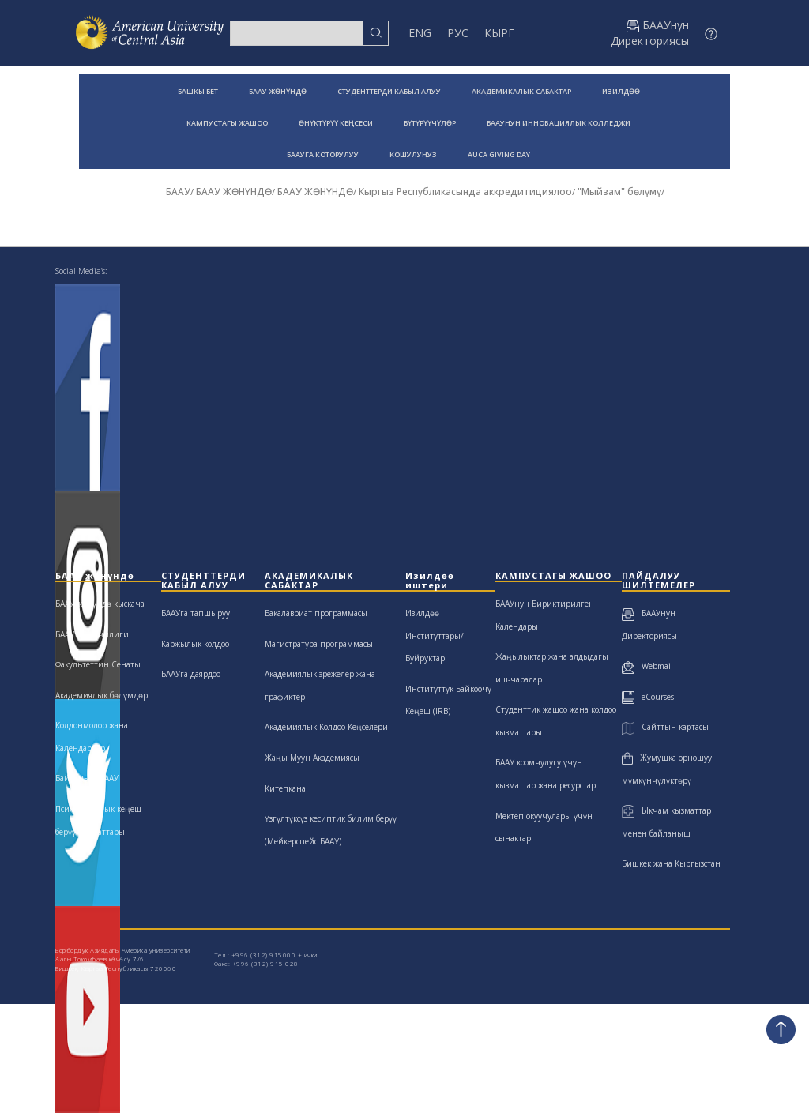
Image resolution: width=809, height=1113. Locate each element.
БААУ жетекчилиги (92, 634)
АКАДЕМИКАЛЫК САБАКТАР (521, 91)
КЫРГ (499, 32)
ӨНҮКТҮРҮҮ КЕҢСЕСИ (336, 123)
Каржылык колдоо (195, 643)
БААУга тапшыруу (195, 613)
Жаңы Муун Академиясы (312, 757)
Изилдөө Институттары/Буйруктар (434, 635)
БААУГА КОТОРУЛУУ (323, 154)
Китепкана (285, 788)
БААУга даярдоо (190, 673)
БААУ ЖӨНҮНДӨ (278, 91)
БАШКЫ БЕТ (198, 91)
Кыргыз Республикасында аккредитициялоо (465, 191)
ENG (419, 32)
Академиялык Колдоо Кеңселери (326, 726)
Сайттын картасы (665, 726)
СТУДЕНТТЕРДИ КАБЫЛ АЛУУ (389, 91)
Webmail (647, 665)
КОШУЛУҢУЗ (413, 154)
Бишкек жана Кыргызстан (671, 863)
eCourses (648, 696)
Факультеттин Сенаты (98, 664)
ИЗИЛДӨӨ (621, 91)
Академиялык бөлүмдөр (101, 695)
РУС (457, 32)
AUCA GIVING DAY (499, 154)
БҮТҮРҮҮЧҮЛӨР (430, 123)
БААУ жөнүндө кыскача (100, 603)
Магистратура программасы (319, 643)
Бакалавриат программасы (316, 613)
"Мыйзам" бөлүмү (619, 191)
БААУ (178, 191)
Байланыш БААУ (87, 778)
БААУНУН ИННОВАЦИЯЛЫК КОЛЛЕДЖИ (558, 123)
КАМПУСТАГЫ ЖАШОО (227, 123)
